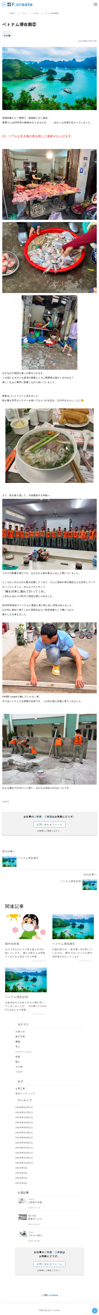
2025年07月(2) (24, 1132)
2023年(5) (21, 1173)
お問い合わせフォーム (49, 824)
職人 (17, 1062)
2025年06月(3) (24, 1137)
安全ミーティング (25, 1093)
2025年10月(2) (24, 1117)
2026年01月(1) (24, 1112)
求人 (17, 1046)
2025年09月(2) (24, 1122)
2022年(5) (21, 1178)
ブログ (24, 13)
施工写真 (20, 1036)
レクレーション (24, 1051)
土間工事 (20, 1088)
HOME (12, 13)
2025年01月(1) (24, 1163)
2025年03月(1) (24, 1153)
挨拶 (17, 1056)
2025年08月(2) (24, 1127)
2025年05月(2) (24, 1142)
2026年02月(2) (24, 1107)
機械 (17, 1041)
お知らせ (20, 1031)
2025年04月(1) (24, 1147)
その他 (35, 13)
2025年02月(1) (24, 1157)
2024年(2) (21, 1168)
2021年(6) (21, 1183)
